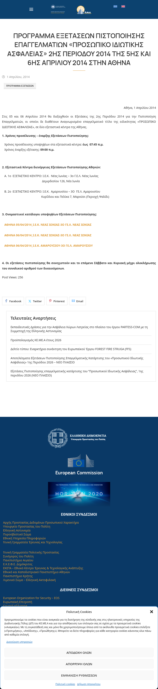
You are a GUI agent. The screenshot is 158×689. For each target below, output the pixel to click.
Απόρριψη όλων (79, 664)
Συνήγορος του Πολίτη (18, 556)
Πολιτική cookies (65, 684)
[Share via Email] (77, 301)
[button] (152, 612)
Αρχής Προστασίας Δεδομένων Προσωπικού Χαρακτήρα (41, 522)
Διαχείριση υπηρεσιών (19, 642)
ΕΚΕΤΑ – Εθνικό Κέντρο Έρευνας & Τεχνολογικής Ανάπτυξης (43, 568)
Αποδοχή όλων (79, 652)
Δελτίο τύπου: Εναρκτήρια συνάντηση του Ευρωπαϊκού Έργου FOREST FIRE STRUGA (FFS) (71, 349)
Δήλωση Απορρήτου (88, 684)
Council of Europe (15, 606)
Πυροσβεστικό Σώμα (17, 534)
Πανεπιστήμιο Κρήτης (18, 576)
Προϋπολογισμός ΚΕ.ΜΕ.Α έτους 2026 (36, 340)
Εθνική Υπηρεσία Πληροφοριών (24, 538)
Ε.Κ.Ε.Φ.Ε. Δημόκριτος (18, 564)
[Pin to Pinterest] (57, 301)
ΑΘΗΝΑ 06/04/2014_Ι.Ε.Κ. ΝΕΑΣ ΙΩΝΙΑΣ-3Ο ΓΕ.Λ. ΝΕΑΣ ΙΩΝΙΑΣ (48, 235)
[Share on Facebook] (13, 301)
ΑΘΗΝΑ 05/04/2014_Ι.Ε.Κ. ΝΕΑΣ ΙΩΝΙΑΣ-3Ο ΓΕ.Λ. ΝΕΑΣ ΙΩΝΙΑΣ (48, 225)
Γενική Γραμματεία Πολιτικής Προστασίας (31, 552)
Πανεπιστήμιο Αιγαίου (18, 560)
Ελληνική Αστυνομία (16, 530)
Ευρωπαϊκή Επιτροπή (17, 602)
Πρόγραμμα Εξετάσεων (20, 85)
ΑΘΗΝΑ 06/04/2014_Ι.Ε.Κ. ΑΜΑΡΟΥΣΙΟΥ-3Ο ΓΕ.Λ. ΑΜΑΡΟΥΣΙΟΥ (48, 245)
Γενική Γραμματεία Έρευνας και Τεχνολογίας (32, 542)
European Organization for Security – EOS (31, 598)
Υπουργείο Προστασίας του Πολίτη (26, 526)
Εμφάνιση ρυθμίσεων (79, 675)
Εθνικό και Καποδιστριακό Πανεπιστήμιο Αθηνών (36, 572)
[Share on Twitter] (35, 301)
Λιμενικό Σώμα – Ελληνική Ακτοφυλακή (29, 580)
